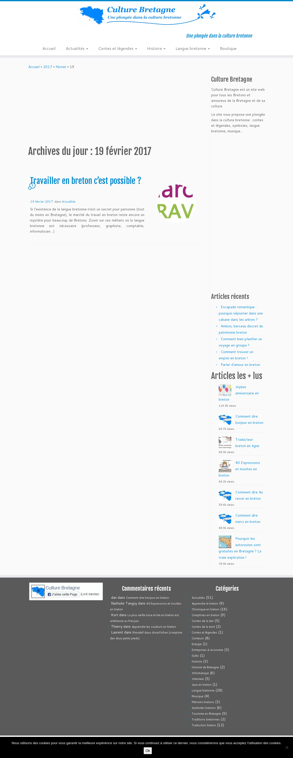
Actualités (77, 48)
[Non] (286, 747)
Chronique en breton (205, 609)
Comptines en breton (205, 615)
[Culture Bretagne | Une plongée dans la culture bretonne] (146, 15)
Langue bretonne (193, 48)
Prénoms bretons (203, 702)
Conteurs (198, 638)
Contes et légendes (117, 48)
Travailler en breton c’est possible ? (85, 181)
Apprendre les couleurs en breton (154, 627)
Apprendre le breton (205, 604)
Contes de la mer (203, 621)
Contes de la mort (203, 627)
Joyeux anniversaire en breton (239, 393)
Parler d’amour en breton (240, 364)
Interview (198, 679)
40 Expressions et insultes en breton (239, 469)
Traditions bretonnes (206, 719)
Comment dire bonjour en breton (147, 598)
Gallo (195, 656)
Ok (148, 751)
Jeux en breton (201, 685)
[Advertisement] (120, 107)
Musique (197, 696)
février (61, 66)
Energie (197, 644)
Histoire (156, 48)
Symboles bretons (204, 708)
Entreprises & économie (207, 650)
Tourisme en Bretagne (206, 714)
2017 (47, 66)
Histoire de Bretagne (205, 667)
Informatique (200, 673)
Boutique (228, 48)
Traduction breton (204, 725)
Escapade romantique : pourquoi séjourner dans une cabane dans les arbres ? (241, 313)
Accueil (49, 48)
